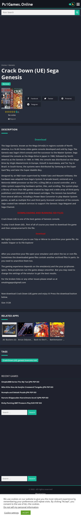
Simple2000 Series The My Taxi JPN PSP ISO (20, 383)
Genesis (11, 66)
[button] (77, 13)
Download (40, 141)
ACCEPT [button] (25, 512)
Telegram (32, 106)
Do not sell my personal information (20, 507)
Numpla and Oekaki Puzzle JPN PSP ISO (18, 394)
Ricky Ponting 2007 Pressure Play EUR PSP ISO (21, 404)
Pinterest (66, 100)
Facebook (32, 100)
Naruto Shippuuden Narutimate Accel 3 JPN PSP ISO (24, 399)
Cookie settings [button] (11, 512)
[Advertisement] (40, 40)
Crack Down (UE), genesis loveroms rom (20, 361)
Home (4, 66)
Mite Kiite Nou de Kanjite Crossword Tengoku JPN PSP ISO (27, 388)
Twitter (48, 100)
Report (12, 120)
